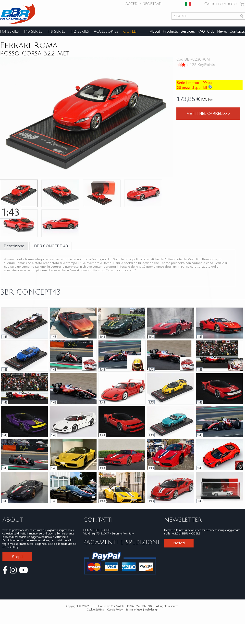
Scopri (17, 556)
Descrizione (14, 245)
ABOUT (12, 520)
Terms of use (134, 609)
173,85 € (188, 99)
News (222, 31)
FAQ (201, 31)
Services (188, 31)
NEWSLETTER (183, 520)
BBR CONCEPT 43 (50, 245)
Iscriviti (179, 543)
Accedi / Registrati (143, 4)
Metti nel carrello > (208, 113)
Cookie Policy (115, 609)
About (155, 31)
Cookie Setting (95, 609)
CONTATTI (98, 520)
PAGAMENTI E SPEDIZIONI (121, 542)
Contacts (237, 31)
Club (211, 31)
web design (152, 609)
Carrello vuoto (220, 4)
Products (170, 31)
